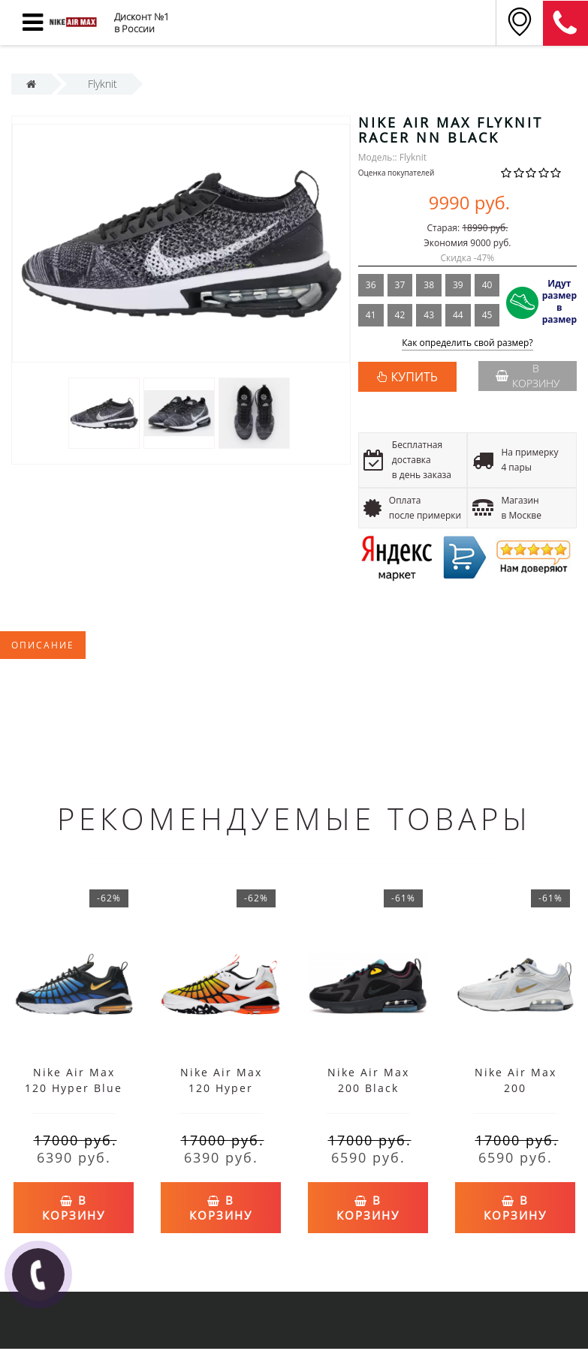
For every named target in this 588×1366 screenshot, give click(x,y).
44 (458, 314)
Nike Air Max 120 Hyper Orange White (221, 1088)
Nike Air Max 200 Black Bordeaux (368, 1088)
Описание (42, 645)
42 (400, 314)
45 (487, 314)
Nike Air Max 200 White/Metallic (515, 1088)
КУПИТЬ (414, 376)
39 (458, 284)
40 (487, 284)
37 (400, 284)
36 (371, 284)
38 (429, 284)
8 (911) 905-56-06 (565, 23)
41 (371, 314)
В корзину (527, 375)
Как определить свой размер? (467, 343)
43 (429, 314)
